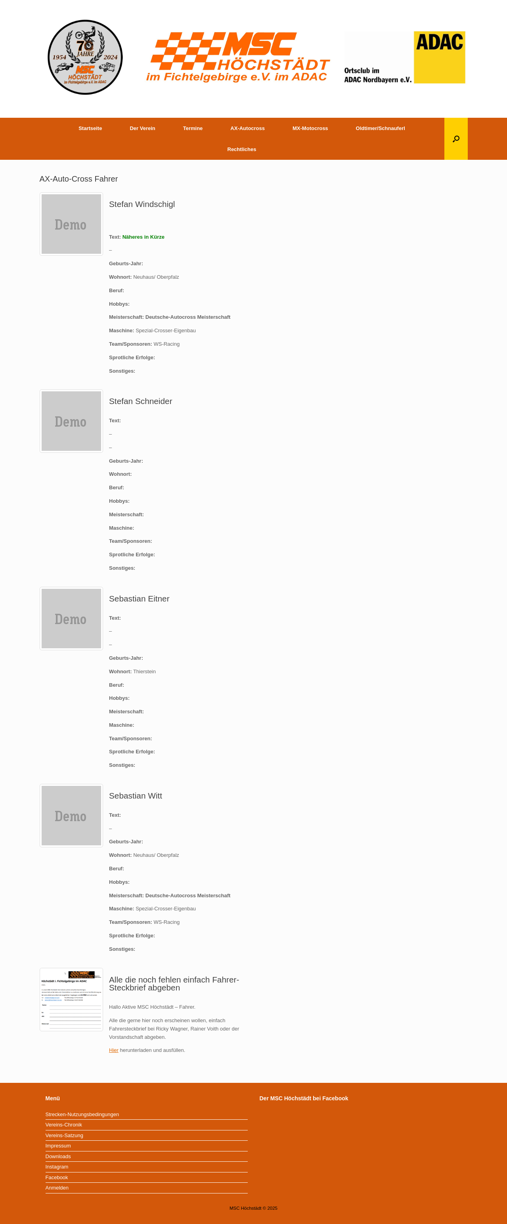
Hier (114, 1050)
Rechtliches (242, 149)
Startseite (90, 128)
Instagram (57, 1167)
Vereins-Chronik (64, 1125)
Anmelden (57, 1188)
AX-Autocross (247, 128)
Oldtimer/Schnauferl (380, 128)
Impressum (58, 1146)
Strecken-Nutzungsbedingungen (82, 1114)
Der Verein (142, 128)
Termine (193, 128)
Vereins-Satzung (64, 1135)
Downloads (58, 1156)
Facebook (57, 1177)
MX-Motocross (310, 128)
